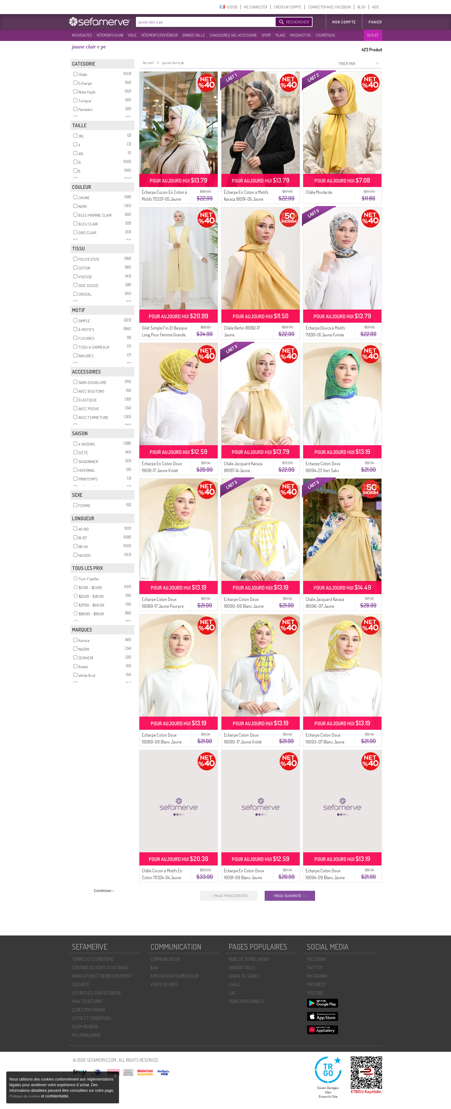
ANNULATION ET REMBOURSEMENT (102, 976)
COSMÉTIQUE (325, 35)
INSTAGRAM (317, 976)
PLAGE (280, 35)
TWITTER (314, 967)
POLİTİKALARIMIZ (86, 1035)
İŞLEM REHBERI (85, 1026)
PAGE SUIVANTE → (290, 896)
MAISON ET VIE (300, 35)
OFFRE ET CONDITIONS (91, 1018)
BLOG (361, 7)
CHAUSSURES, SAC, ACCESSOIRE (233, 35)
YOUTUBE (315, 993)
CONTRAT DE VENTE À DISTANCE (100, 967)
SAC (232, 993)
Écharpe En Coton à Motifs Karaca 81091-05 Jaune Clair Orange (246, 199)
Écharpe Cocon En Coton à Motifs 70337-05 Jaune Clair (164, 199)
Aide (154, 967)
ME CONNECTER (255, 7)
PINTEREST (316, 984)
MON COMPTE (344, 22)
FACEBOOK (316, 959)
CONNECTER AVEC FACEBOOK (329, 7)
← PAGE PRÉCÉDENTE (229, 896)
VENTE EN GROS (164, 984)
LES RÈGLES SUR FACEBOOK (96, 993)
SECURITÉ (80, 984)
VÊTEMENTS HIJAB (109, 35)
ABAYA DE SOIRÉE (244, 976)
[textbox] (204, 22)
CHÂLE (234, 984)
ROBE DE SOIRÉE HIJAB (249, 959)
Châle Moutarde (319, 192)
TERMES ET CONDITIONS (93, 959)
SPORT (266, 35)
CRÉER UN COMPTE (287, 7)
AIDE (375, 7)
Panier (375, 22)
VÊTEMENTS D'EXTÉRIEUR (159, 35)
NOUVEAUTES (82, 35)
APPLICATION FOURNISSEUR (174, 976)
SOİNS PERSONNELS (246, 1001)
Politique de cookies (25, 1096)
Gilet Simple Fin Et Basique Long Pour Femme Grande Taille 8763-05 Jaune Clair (164, 334)
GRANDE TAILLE (193, 35)
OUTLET (372, 35)
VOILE (132, 35)
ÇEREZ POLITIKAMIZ (89, 1009)
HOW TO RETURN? (87, 1001)
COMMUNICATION (165, 959)
